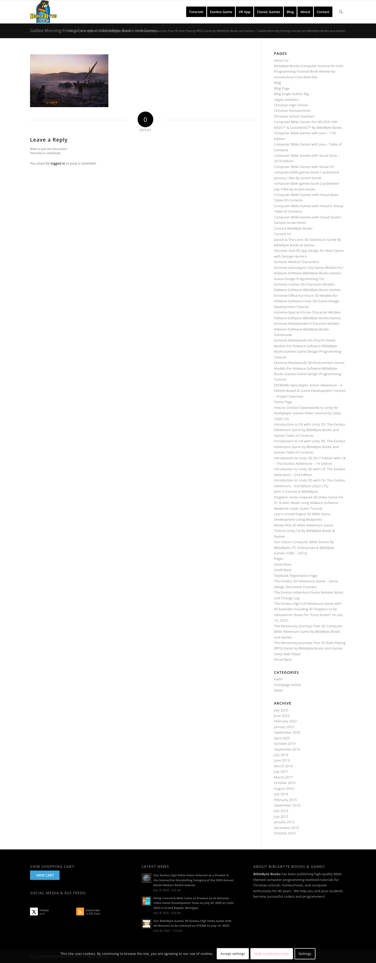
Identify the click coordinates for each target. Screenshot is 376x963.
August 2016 (283, 788)
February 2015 (285, 799)
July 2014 (281, 810)
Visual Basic (283, 659)
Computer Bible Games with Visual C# (304, 166)
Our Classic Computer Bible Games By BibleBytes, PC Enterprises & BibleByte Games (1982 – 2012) (304, 547)
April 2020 (282, 738)
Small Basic (283, 564)
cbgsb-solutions (286, 99)
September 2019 (287, 749)
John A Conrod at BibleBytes (296, 491)
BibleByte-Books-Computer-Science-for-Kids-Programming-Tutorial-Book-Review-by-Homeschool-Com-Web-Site (309, 71)
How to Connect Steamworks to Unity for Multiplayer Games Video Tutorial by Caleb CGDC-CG (307, 413)
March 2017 (283, 777)
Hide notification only (272, 954)
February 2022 (285, 721)
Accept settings (233, 954)
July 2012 (281, 816)
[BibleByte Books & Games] (43, 11)
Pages (278, 558)
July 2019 (281, 754)
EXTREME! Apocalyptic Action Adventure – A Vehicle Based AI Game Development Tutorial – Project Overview (309, 391)
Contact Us (282, 233)
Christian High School (291, 105)
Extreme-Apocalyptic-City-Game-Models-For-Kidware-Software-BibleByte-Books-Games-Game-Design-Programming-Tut (309, 273)
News (278, 690)
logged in (58, 163)
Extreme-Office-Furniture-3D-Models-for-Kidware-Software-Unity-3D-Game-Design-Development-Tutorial (307, 301)
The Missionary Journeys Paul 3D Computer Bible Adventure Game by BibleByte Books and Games (308, 632)
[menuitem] (196, 11)
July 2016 (281, 794)
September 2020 (287, 732)
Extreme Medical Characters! (296, 261)
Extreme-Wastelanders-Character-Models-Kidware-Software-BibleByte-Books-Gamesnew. (307, 329)
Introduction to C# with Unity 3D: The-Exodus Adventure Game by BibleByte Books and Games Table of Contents (309, 430)
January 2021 (284, 726)
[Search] (341, 11)
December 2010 (286, 827)
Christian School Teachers (294, 116)
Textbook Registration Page (295, 575)
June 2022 (282, 715)
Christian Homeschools (292, 110)
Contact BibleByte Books (293, 228)
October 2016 (284, 782)
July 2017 (281, 771)
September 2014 (287, 805)
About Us (281, 60)
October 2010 (284, 833)
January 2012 (284, 822)
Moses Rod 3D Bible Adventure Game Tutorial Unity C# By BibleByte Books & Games (304, 531)
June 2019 (282, 760)
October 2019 (284, 743)
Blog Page (281, 88)
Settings (304, 954)
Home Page (283, 401)
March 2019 (283, 766)
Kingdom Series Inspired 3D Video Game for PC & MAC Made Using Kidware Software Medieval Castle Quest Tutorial (308, 503)
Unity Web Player (287, 654)
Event (278, 679)
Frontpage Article (287, 684)
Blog (277, 82)
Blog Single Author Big (291, 93)
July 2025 (281, 710)
